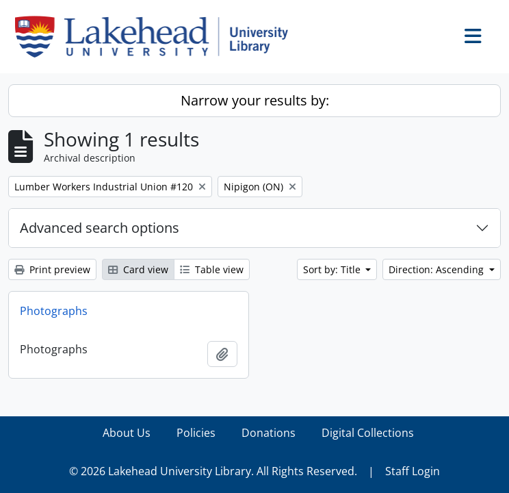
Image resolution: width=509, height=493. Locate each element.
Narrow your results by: (255, 100)
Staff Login (412, 471)
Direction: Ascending (437, 269)
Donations (269, 432)
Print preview (52, 269)
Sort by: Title (333, 269)
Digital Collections (368, 432)
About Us (127, 432)
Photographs (54, 310)
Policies (196, 432)
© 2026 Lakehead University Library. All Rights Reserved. (213, 471)
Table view (212, 269)
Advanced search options (99, 227)
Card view (138, 269)
